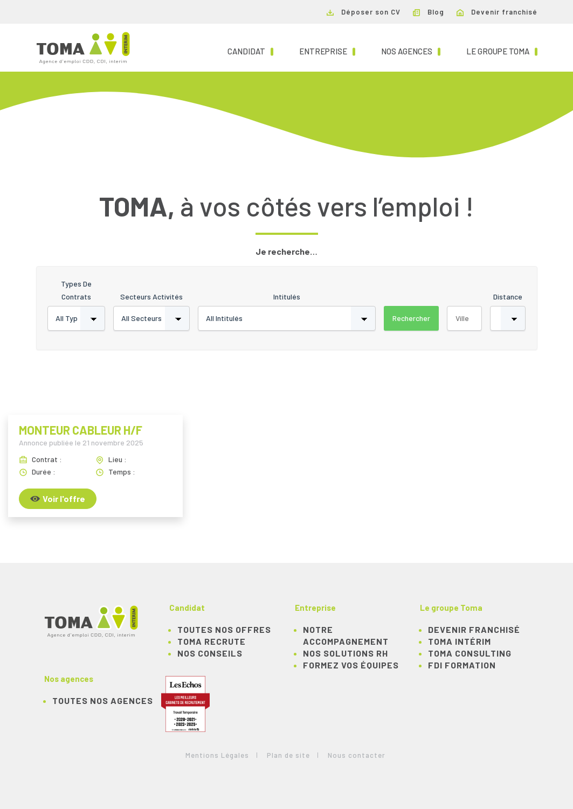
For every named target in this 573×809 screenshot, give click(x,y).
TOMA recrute (211, 641)
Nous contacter (356, 755)
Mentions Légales (217, 755)
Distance (507, 296)
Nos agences (410, 50)
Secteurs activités (151, 296)
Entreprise (327, 50)
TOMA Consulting (470, 653)
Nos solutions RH (345, 653)
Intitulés (286, 296)
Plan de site (288, 755)
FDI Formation (462, 665)
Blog (428, 12)
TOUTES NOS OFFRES (224, 629)
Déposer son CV (364, 12)
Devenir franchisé (497, 12)
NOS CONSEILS (210, 653)
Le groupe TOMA (501, 50)
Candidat (250, 50)
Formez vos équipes (351, 665)
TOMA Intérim (459, 641)
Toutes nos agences (102, 700)
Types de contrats (76, 290)
